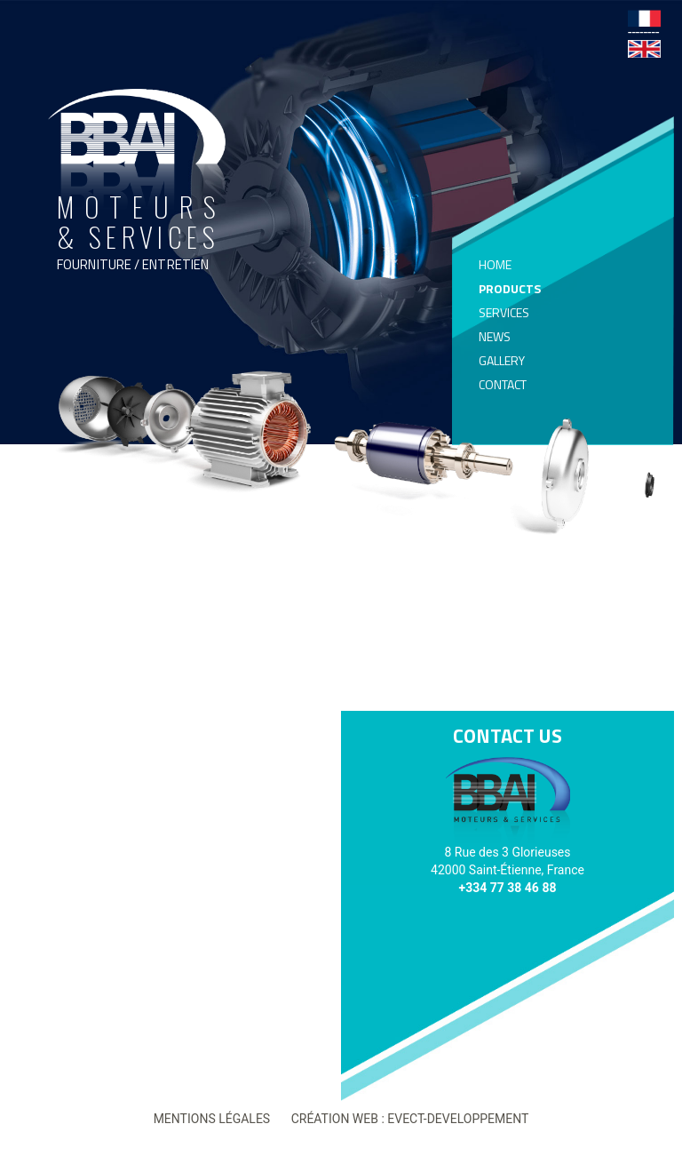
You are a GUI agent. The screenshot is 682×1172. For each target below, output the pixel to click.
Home (495, 265)
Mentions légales (212, 1119)
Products (510, 289)
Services (504, 313)
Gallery (502, 361)
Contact (503, 385)
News (495, 337)
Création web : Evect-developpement (410, 1119)
